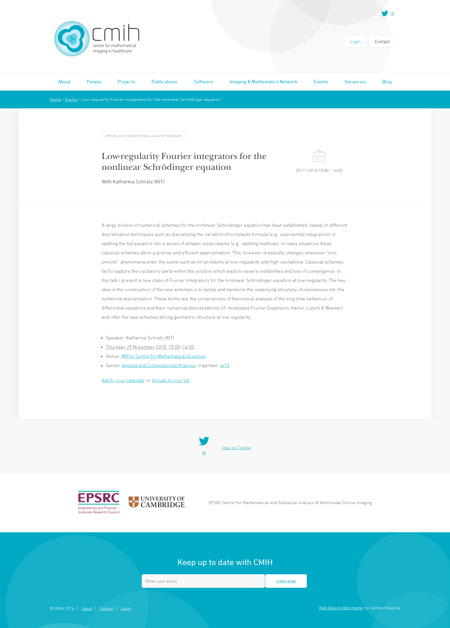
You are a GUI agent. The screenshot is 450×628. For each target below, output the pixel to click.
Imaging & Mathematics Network (264, 81)
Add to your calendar (123, 380)
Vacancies (355, 81)
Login (355, 41)
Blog (387, 81)
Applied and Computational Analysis (158, 365)
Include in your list (170, 380)
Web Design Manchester (341, 607)
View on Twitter (236, 447)
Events (321, 81)
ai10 (224, 365)
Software (203, 81)
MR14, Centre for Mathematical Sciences (163, 356)
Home (55, 99)
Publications (164, 81)
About (64, 81)
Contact (382, 41)
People (94, 81)
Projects (126, 81)
